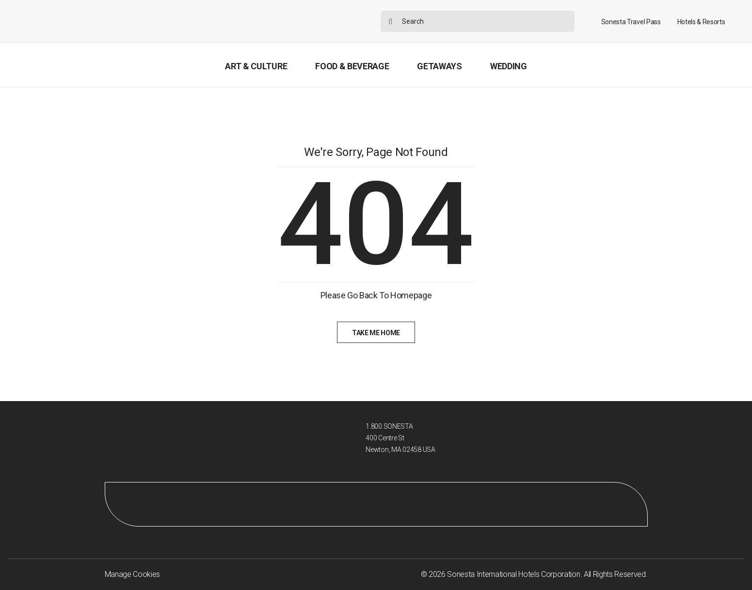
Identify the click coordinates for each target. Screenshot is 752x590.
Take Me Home (376, 333)
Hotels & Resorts (701, 22)
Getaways (439, 66)
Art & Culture (256, 66)
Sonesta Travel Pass (631, 22)
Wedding (508, 66)
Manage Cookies (132, 574)
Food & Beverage (352, 66)
